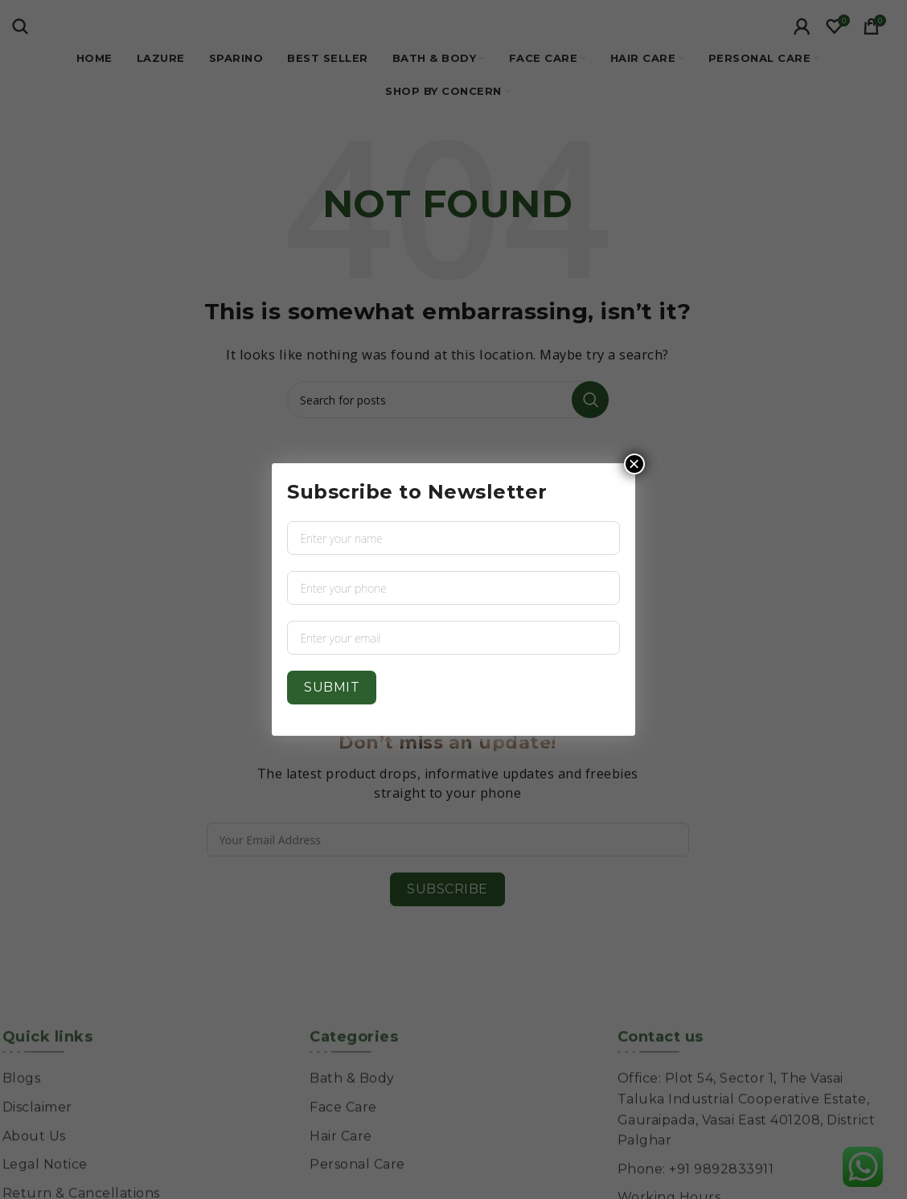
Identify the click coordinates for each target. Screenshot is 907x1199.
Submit (331, 687)
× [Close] (634, 464)
